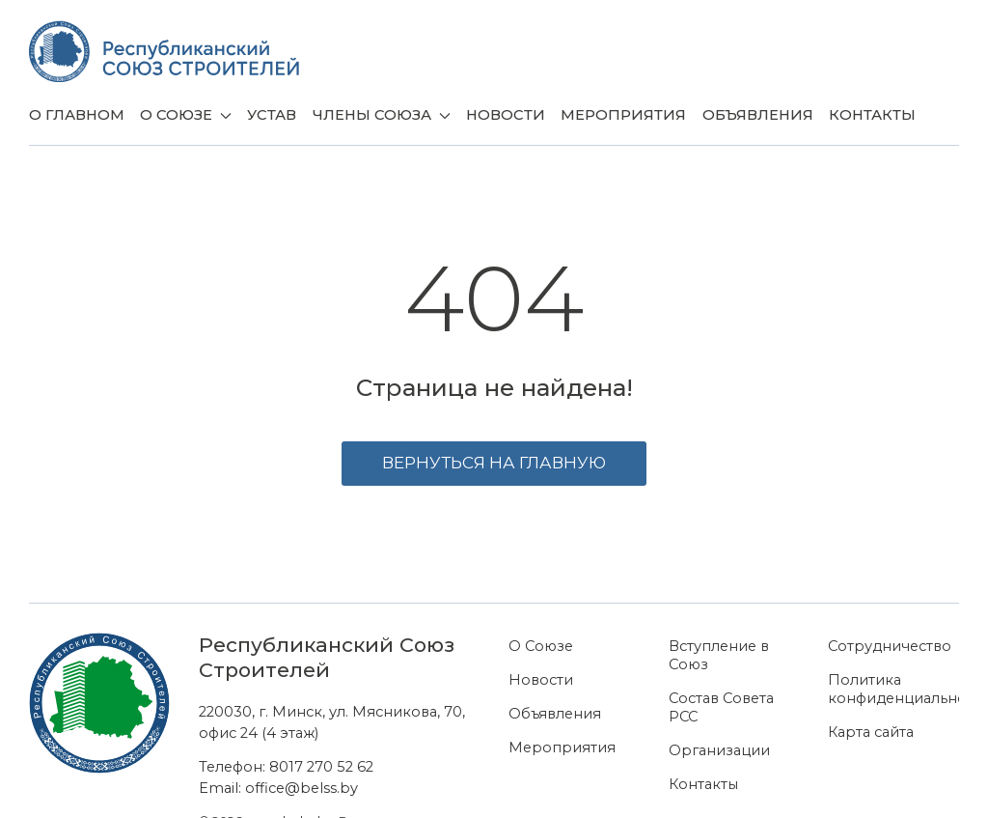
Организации (719, 750)
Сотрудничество (889, 646)
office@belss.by (301, 788)
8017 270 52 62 (321, 767)
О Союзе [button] (186, 115)
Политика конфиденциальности (893, 689)
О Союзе (540, 646)
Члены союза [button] (382, 115)
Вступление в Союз (719, 655)
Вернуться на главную (494, 462)
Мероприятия (623, 115)
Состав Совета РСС (721, 707)
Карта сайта (871, 732)
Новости (505, 115)
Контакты (872, 115)
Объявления (757, 115)
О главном (76, 115)
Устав (271, 115)
